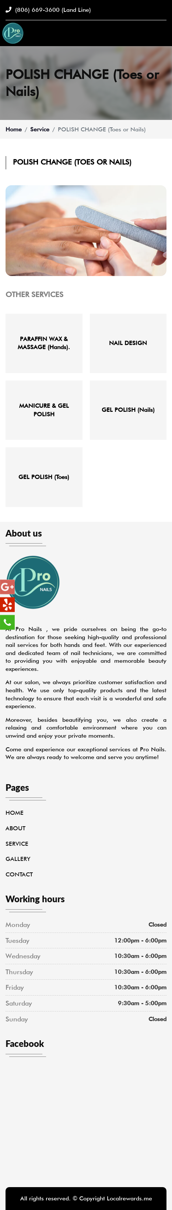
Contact (19, 874)
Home (14, 129)
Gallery (18, 858)
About (15, 828)
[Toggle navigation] (162, 33)
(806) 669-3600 (48, 9)
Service (39, 129)
